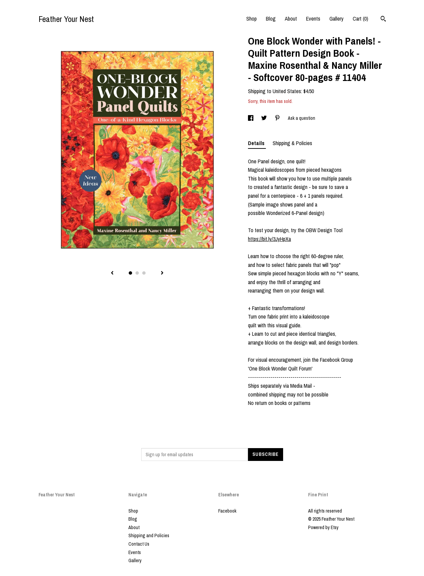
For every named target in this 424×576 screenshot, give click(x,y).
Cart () (360, 18)
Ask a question (301, 118)
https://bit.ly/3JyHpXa (269, 239)
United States (287, 91)
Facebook (227, 511)
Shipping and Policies (148, 535)
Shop (251, 18)
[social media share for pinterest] (278, 118)
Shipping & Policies (292, 143)
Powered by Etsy (323, 527)
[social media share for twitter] (264, 118)
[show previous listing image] (112, 273)
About (291, 18)
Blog (271, 18)
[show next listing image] (162, 273)
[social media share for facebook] (251, 118)
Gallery (336, 18)
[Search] (383, 19)
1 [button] (130, 273)
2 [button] (137, 273)
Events (313, 18)
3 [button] (144, 273)
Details (257, 143)
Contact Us (138, 544)
